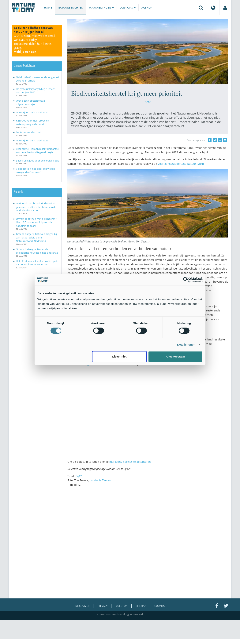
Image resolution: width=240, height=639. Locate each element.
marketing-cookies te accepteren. (130, 461)
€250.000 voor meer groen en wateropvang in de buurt (32, 122)
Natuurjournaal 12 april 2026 (32, 112)
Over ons (128, 7)
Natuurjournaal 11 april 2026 (32, 140)
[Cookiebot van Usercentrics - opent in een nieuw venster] (186, 279)
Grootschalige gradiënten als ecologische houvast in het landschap (37, 251)
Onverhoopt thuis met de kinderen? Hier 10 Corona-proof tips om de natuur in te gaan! (36, 222)
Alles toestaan (175, 356)
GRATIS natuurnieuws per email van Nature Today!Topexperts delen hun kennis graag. (34, 43)
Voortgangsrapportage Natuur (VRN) (181, 163)
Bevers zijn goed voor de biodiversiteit (37, 160)
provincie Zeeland (101, 480)
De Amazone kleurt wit (28, 132)
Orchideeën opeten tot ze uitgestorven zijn (30, 102)
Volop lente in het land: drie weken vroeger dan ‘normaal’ (35, 170)
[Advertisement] (147, 522)
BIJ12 (148, 101)
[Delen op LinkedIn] (220, 140)
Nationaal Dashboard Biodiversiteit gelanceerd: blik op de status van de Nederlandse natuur (36, 207)
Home (48, 7)
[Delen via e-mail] (225, 140)
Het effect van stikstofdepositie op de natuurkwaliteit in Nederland (37, 262)
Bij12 (79, 476)
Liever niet (119, 356)
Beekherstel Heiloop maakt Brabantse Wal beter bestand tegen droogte (37, 150)
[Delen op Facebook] (210, 140)
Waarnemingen (101, 7)
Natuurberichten (70, 7)
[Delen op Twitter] (215, 140)
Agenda (146, 7)
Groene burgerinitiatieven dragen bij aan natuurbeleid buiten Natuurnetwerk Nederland (36, 237)
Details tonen (186, 344)
